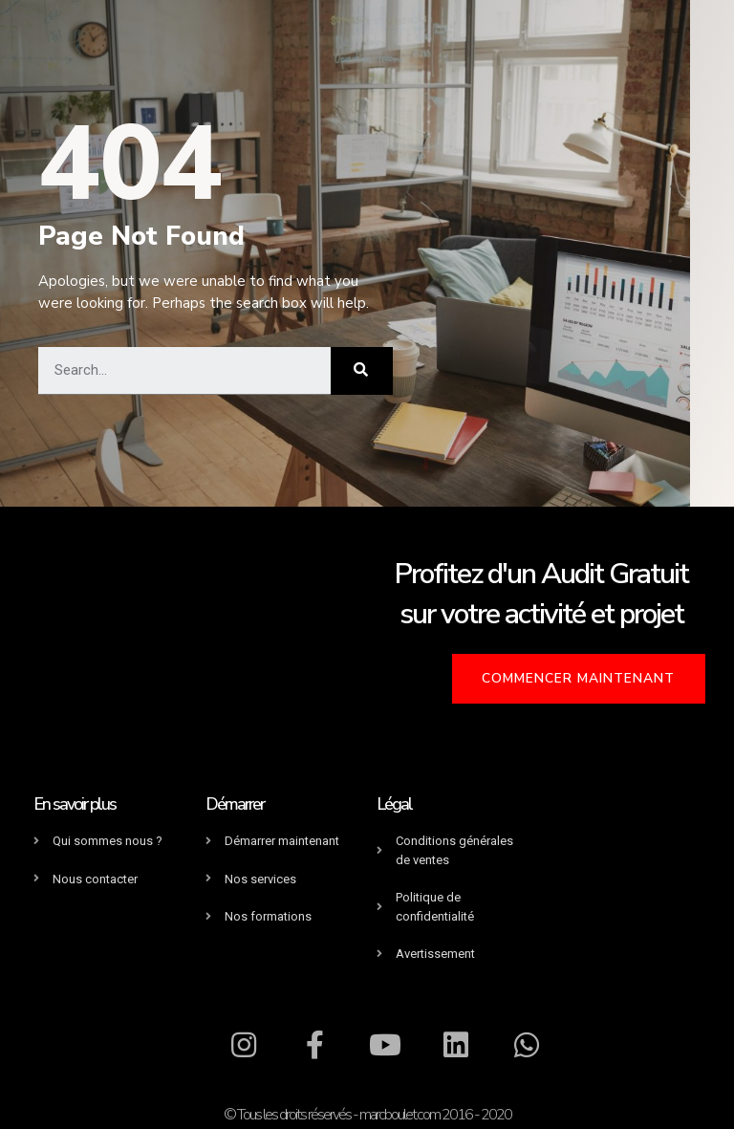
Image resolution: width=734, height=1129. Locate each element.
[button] (584, 677)
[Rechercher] (362, 371)
